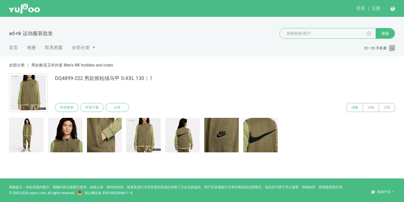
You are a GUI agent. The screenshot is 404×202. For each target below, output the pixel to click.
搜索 (385, 33)
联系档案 (54, 47)
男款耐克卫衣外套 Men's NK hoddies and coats (72, 65)
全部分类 (81, 47)
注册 (375, 8)
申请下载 (92, 107)
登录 (360, 8)
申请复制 (67, 107)
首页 (13, 47)
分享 (117, 107)
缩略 (355, 107)
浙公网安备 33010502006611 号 (105, 193)
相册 (31, 47)
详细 (371, 107)
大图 (387, 107)
